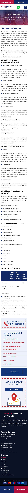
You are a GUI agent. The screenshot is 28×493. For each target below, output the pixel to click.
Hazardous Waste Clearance (10, 452)
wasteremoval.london (18, 480)
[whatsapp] (18, 7)
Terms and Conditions (8, 475)
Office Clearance (7, 436)
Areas (4, 468)
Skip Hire (5, 450)
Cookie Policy (6, 470)
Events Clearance (8, 360)
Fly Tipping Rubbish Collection (12, 346)
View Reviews (14, 372)
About (4, 459)
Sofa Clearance (6, 441)
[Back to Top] (25, 483)
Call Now (21, 2)
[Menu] (25, 7)
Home (4, 457)
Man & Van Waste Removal (9, 434)
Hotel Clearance (8, 364)
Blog (4, 464)
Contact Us (5, 466)
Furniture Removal (7, 445)
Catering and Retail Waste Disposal (13, 342)
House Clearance (7, 438)
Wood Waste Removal (9, 350)
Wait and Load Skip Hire (10, 357)
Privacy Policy (6, 473)
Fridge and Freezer (7, 447)
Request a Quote (7, 2)
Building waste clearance (10, 339)
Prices (4, 461)
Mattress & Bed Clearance (9, 443)
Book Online (14, 389)
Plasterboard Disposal (10, 353)
